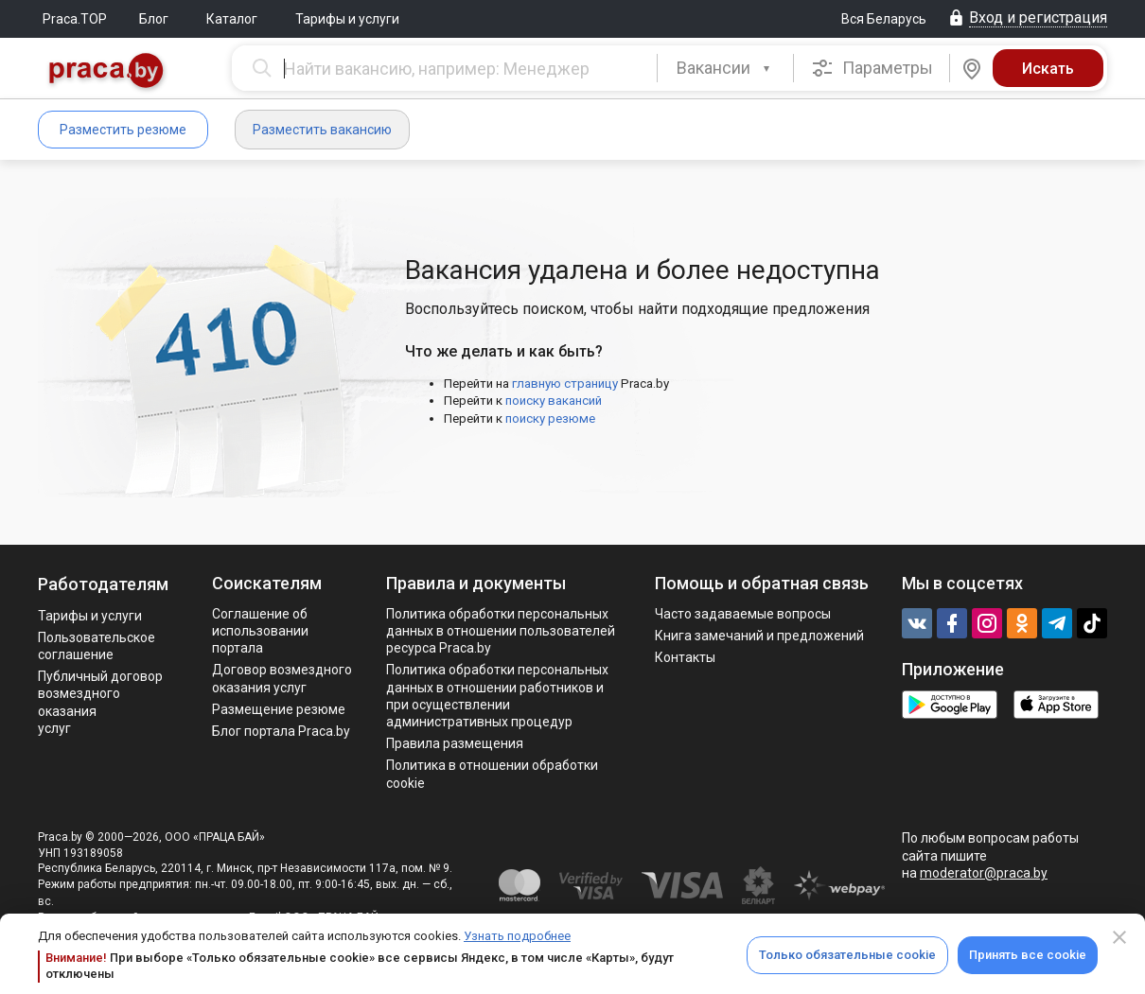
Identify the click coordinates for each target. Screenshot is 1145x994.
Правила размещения (454, 743)
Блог (153, 18)
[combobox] (725, 68)
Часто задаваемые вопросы (743, 613)
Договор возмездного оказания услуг (282, 678)
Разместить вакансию (322, 129)
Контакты (685, 657)
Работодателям (103, 584)
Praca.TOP (75, 18)
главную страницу (565, 383)
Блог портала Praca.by (281, 731)
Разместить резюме (123, 129)
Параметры (872, 68)
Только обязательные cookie (847, 955)
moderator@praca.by (984, 873)
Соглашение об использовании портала (260, 630)
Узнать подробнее (517, 936)
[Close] (1119, 937)
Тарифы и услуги (347, 18)
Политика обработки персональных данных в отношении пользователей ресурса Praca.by (500, 630)
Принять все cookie (1027, 955)
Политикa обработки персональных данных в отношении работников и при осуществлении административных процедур (497, 695)
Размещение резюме (278, 709)
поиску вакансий (553, 400)
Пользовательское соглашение (96, 646)
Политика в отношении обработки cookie (492, 774)
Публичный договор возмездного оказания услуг (100, 702)
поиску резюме (550, 418)
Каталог (231, 18)
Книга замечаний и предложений (759, 635)
